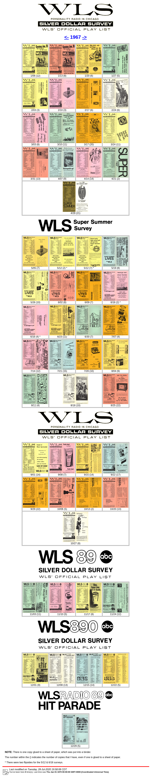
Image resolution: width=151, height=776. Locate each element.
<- (66, 37)
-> (84, 37)
